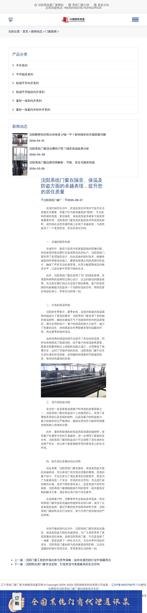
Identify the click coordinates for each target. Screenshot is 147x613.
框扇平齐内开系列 (25, 83)
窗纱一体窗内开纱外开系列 (31, 109)
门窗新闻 (51, 31)
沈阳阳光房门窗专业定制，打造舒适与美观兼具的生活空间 (63, 564)
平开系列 (19, 65)
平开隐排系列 (22, 74)
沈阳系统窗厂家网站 (49, 5)
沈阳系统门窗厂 (51, 200)
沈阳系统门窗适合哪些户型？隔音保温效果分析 (59, 149)
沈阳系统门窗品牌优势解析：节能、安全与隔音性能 (62, 162)
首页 (25, 31)
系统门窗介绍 (78, 5)
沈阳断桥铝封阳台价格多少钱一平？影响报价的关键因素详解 (67, 134)
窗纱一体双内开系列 (27, 100)
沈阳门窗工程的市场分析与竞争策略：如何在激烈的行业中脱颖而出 (68, 560)
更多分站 (101, 5)
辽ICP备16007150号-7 (124, 584)
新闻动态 (36, 31)
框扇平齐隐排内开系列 (28, 92)
